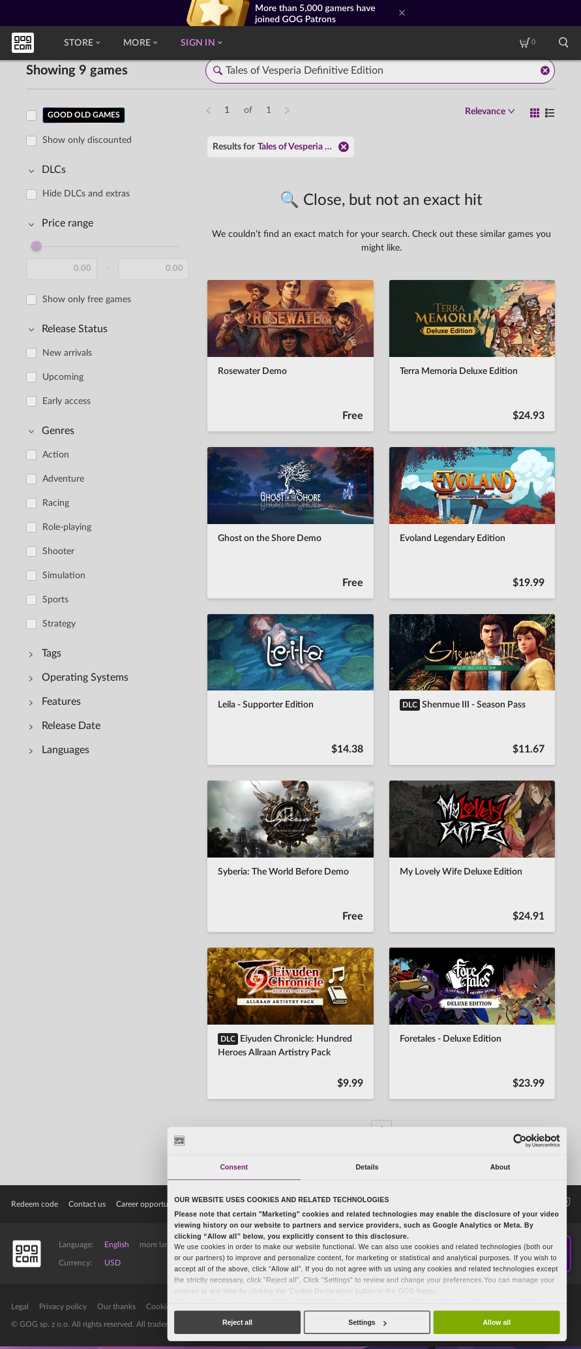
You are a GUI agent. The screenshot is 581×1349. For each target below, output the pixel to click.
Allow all (497, 1322)
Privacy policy (63, 1306)
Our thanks (116, 1306)
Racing (55, 503)
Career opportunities (151, 1204)
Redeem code (34, 1204)
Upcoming (62, 377)
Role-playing (66, 527)
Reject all (237, 1322)
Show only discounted (87, 140)
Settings (367, 1322)
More (140, 43)
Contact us (87, 1204)
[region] (111, 615)
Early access (66, 401)
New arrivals (67, 353)
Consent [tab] (233, 1167)
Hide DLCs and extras (86, 193)
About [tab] (500, 1167)
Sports (55, 599)
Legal (20, 1306)
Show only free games (86, 299)
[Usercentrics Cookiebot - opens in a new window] (520, 1140)
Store (82, 43)
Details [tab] (366, 1167)
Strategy (59, 623)
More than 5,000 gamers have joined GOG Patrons (315, 13)
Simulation (63, 575)
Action (55, 454)
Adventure (63, 479)
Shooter (58, 551)
